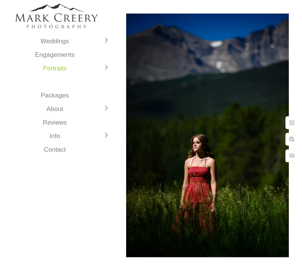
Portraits (55, 68)
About (54, 109)
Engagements (55, 54)
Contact (55, 149)
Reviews (55, 122)
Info (54, 136)
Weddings (55, 41)
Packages (55, 95)
